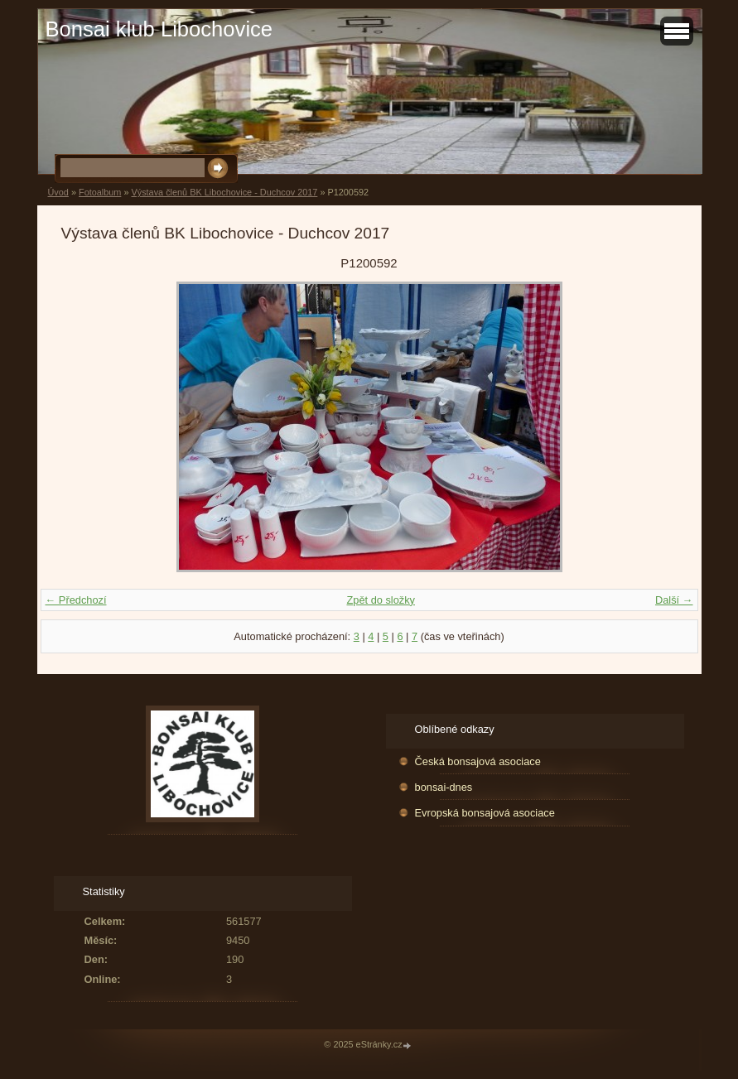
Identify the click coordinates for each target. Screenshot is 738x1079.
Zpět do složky (380, 600)
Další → (674, 600)
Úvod (58, 192)
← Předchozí (76, 600)
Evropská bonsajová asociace (485, 813)
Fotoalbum (100, 192)
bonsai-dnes (444, 787)
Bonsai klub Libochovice (159, 29)
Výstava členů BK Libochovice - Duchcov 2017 (224, 192)
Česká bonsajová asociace (478, 761)
